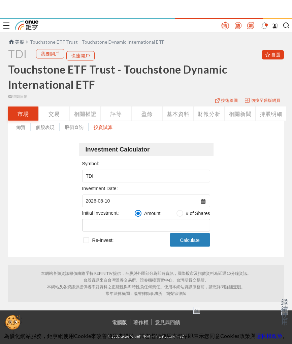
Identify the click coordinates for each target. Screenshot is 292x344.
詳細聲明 (233, 286)
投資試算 (103, 127)
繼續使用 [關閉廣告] (284, 311)
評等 (116, 114)
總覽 (21, 127)
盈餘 (147, 114)
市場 (23, 114)
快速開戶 (80, 55)
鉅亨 (26, 25)
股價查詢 (74, 127)
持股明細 (271, 114)
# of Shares (198, 213)
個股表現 (45, 127)
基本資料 (178, 114)
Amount (152, 213)
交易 (54, 114)
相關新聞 (240, 114)
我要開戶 (50, 53)
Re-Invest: (103, 240)
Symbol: (90, 163)
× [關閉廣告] (197, 310)
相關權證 (85, 114)
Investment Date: (100, 188)
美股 (16, 42)
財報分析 (209, 114)
